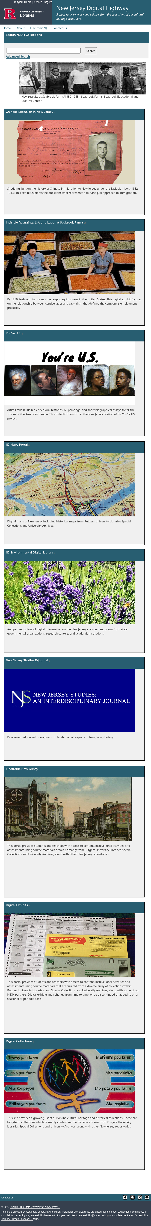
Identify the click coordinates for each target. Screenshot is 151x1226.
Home (7, 28)
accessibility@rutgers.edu (94, 1215)
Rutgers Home (22, 2)
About (21, 28)
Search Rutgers (43, 2)
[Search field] (44, 50)
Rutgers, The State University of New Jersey (35, 1207)
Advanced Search (18, 56)
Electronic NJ (38, 28)
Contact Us (59, 28)
